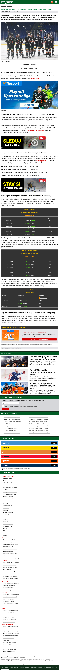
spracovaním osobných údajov (16, 406)
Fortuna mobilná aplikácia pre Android (10, 578)
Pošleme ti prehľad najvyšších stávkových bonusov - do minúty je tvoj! (23, 400)
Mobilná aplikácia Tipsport (8, 551)
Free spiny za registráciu (8, 496)
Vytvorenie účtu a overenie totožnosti (10, 544)
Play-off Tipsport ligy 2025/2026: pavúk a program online (42, 372)
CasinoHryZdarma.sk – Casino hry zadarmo (12, 426)
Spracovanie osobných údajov (37, 667)
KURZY (33, 65)
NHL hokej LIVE (6, 507)
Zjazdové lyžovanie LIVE (8, 512)
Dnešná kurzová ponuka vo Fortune (10, 571)
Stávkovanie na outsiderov (8, 647)
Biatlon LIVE (5, 510)
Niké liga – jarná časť (7, 482)
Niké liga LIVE (6, 519)
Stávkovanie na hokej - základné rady (10, 635)
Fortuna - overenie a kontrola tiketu (10, 574)
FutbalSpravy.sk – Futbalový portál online (12, 419)
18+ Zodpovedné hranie (49, 667)
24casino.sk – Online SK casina (10, 430)
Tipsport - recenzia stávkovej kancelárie (11, 539)
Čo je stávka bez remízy (8, 628)
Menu (56, 2)
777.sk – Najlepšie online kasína (10, 428)
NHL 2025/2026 (6, 489)
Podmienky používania (24, 667)
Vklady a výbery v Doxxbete (8, 599)
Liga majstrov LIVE (7, 501)
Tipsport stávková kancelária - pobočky (11, 558)
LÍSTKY (37, 68)
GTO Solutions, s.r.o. (5, 669)
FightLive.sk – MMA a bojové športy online (12, 421)
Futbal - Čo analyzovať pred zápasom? (11, 633)
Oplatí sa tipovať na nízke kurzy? (9, 649)
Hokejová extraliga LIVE (8, 523)
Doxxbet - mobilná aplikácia (8, 601)
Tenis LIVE (5, 517)
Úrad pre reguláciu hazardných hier (25, 664)
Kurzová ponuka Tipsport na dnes (10, 553)
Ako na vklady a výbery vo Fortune (10, 576)
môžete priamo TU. (42, 161)
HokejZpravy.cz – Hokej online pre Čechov (37, 423)
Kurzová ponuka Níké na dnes (9, 612)
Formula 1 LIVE (6, 514)
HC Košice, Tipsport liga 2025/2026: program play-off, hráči (43, 385)
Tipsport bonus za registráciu (9, 542)
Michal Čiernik (17, 11)
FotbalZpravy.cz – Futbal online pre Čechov (38, 421)
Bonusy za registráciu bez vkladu (9, 494)
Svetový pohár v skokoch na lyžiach (10, 491)
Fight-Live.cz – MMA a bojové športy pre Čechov (39, 430)
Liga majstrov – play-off (7, 478)
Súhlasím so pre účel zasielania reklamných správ (20, 406)
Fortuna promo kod (7, 569)
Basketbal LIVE (6, 535)
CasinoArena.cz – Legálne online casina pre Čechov (39, 426)
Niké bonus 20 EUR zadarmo (9, 617)
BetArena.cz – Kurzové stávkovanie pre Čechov (38, 428)
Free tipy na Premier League (9, 651)
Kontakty (6, 667)
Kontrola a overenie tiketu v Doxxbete (10, 603)
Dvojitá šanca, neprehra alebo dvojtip (10, 631)
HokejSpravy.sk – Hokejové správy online (12, 416)
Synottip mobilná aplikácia (8, 587)
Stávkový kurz (6, 640)
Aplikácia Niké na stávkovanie (9, 621)
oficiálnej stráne (17, 318)
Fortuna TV (5, 528)
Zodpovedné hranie (37, 664)
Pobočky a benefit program (8, 590)
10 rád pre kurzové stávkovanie (9, 642)
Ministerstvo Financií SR (13, 664)
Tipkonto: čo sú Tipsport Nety (9, 546)
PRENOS (26, 65)
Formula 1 (5, 480)
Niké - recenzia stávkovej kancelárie (10, 610)
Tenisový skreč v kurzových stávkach (10, 626)
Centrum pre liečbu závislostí (48, 664)
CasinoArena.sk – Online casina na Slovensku (38, 419)
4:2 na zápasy (26, 244)
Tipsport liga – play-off (7, 485)
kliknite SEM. (34, 78)
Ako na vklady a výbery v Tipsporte (10, 549)
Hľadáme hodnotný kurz (8, 644)
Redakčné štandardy (14, 667)
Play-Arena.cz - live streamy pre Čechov (12, 432)
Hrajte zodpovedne (26, 344)
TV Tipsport (5, 530)
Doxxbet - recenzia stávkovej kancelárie (11, 594)
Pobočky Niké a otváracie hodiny (9, 619)
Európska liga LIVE (7, 503)
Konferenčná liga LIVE (7, 505)
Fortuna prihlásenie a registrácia (9, 565)
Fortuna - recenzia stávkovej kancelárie (11, 562)
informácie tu (50, 344)
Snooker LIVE (6, 521)
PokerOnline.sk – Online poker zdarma (11, 423)
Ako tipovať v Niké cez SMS (8, 615)
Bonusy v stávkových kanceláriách (10, 487)
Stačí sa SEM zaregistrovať (35, 130)
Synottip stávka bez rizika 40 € (9, 585)
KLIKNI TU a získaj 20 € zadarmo (39, 339)
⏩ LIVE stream (43, 298)
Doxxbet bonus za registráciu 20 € (10, 596)
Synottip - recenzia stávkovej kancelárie (11, 583)
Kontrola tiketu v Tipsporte (8, 555)
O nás (2, 667)
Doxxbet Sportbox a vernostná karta (10, 606)
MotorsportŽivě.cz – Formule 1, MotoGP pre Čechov (39, 432)
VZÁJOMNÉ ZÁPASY (26, 68)
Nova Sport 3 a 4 (6, 533)
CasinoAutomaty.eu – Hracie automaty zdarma (38, 416)
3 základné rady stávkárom (8, 637)
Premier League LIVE (7, 526)
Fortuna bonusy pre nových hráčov (10, 567)
